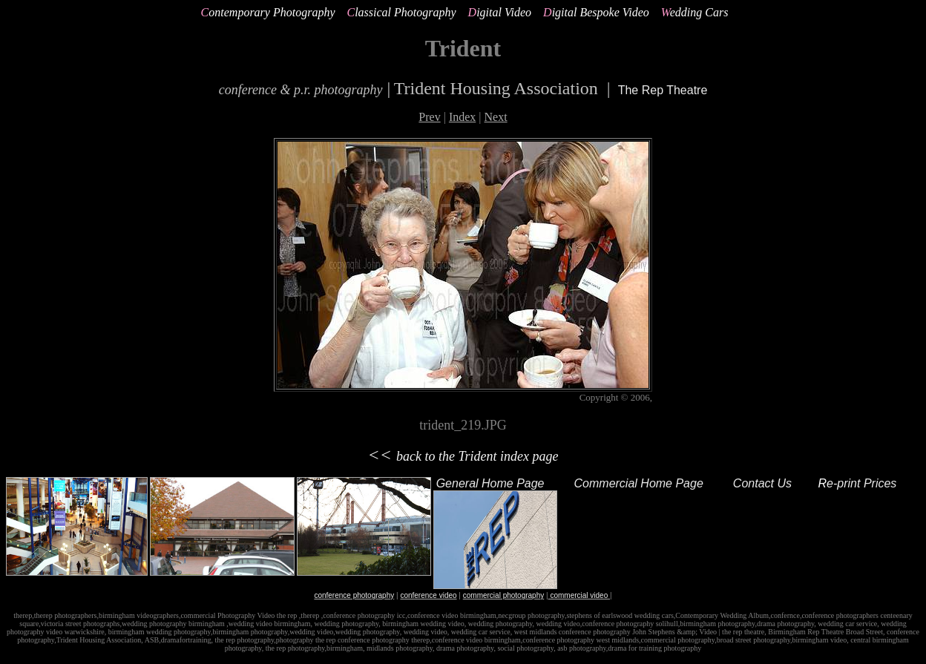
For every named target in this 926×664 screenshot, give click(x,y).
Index (462, 117)
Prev (429, 117)
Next (496, 117)
